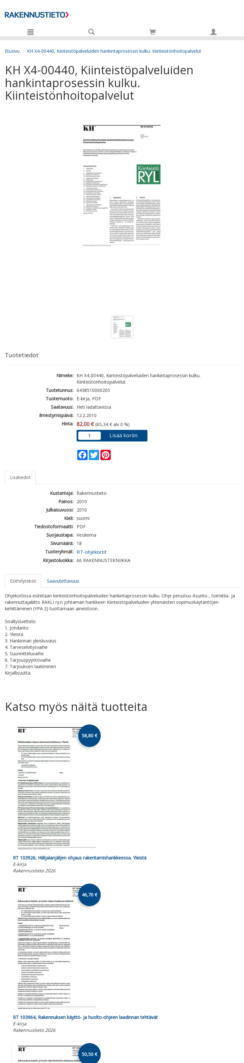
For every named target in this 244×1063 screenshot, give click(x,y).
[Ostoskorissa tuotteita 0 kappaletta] (152, 33)
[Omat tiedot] (213, 32)
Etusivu (12, 51)
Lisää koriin (123, 435)
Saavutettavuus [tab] (63, 581)
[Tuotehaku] (91, 32)
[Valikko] (30, 32)
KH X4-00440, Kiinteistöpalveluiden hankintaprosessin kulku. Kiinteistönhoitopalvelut (114, 51)
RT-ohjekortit (92, 552)
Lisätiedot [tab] (20, 477)
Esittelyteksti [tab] (23, 581)
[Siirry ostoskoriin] (152, 32)
